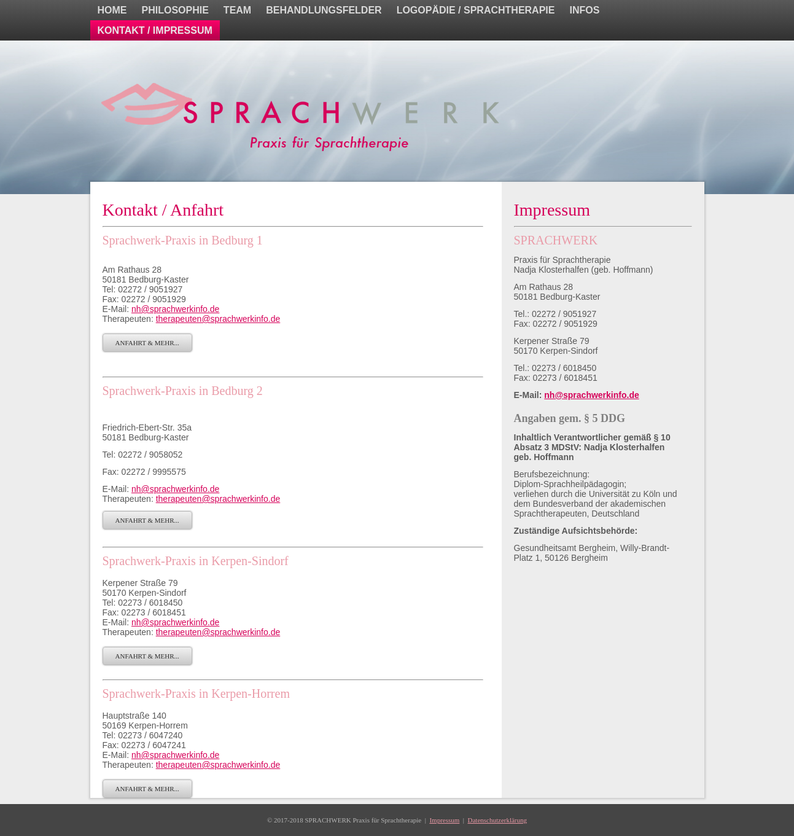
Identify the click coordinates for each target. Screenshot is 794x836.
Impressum (444, 820)
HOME (112, 10)
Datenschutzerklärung (497, 820)
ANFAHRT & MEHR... (147, 342)
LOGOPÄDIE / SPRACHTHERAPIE (476, 10)
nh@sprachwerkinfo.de (175, 309)
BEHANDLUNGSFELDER (323, 10)
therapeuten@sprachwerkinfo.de (218, 319)
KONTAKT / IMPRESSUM (155, 30)
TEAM (237, 10)
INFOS (584, 10)
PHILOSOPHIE (175, 10)
